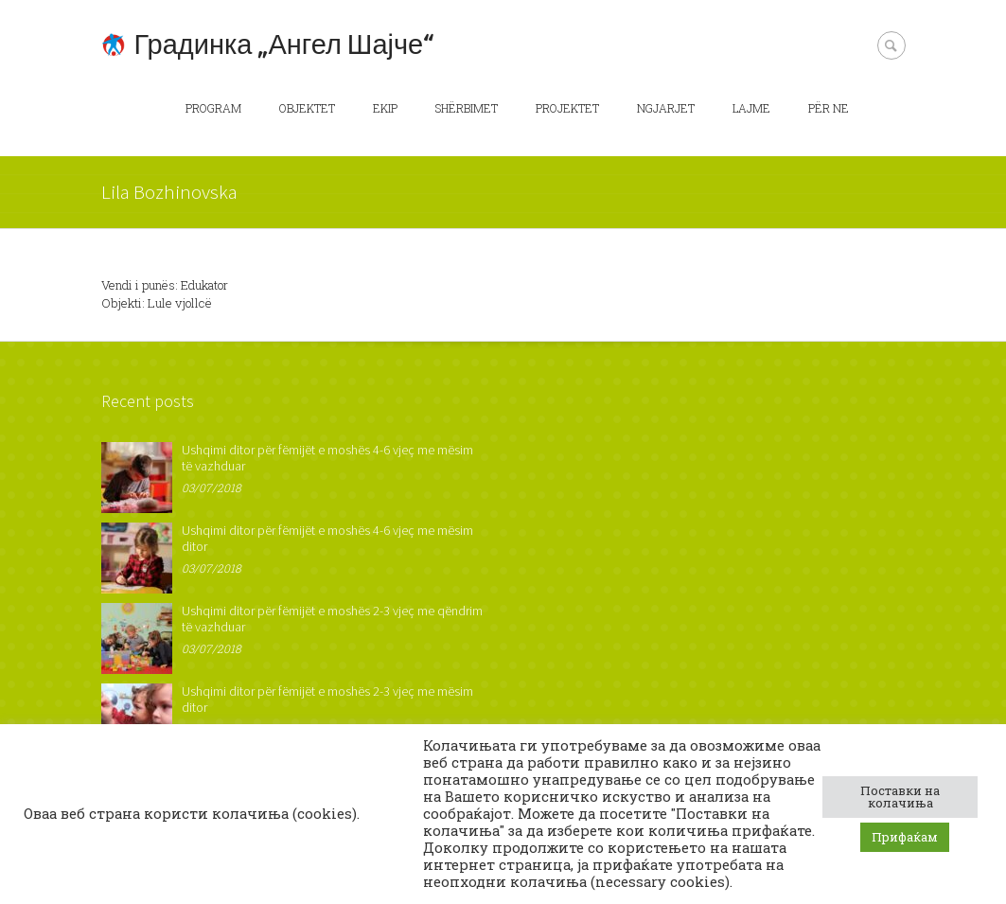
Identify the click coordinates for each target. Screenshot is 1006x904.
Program (213, 107)
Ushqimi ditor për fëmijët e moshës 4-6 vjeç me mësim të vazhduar (327, 457)
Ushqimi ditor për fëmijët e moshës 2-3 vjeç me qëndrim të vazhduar (332, 618)
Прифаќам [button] (905, 836)
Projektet (567, 107)
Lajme (751, 107)
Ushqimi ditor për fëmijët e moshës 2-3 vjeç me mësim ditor (327, 699)
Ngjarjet (666, 107)
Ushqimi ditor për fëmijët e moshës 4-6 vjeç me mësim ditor (327, 538)
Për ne (828, 107)
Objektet (307, 107)
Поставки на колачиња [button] (900, 796)
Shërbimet (466, 107)
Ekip (385, 107)
